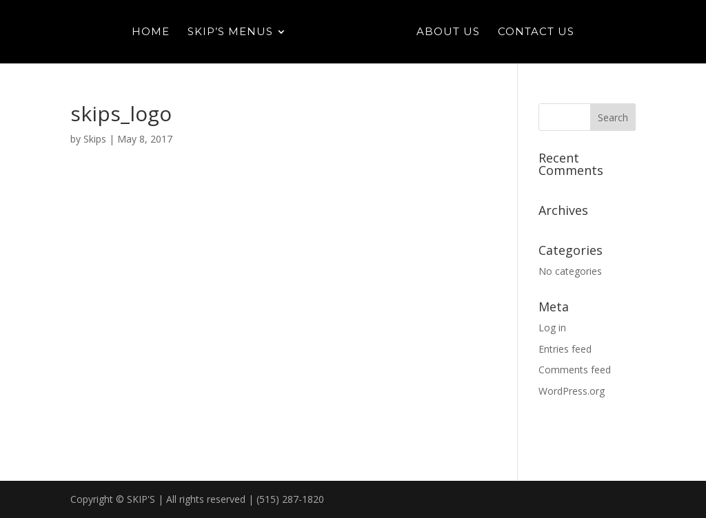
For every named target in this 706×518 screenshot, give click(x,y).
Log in (552, 327)
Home (151, 32)
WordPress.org (571, 390)
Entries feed (565, 348)
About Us (448, 32)
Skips (94, 138)
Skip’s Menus (230, 32)
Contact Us (536, 32)
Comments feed (574, 369)
